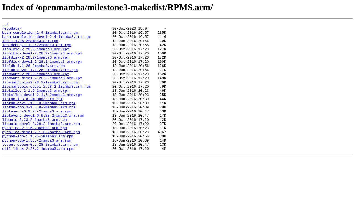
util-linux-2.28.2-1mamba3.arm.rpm (37, 174)
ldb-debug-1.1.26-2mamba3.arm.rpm (36, 49)
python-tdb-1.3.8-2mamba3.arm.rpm (36, 164)
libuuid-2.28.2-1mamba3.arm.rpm (34, 139)
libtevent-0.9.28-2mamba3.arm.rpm (36, 129)
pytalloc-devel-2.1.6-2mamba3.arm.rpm (41, 154)
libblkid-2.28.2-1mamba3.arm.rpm (35, 54)
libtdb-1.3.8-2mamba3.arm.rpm (32, 114)
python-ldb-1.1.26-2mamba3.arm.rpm (37, 159)
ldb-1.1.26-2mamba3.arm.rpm (30, 44)
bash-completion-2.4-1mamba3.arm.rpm (40, 34)
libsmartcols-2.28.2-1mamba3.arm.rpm (40, 94)
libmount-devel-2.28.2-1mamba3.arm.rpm (42, 89)
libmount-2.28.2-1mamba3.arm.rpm (35, 84)
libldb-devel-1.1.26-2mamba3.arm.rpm (40, 79)
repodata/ (12, 29)
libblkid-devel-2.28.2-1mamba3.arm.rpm (42, 59)
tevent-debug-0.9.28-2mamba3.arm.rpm (40, 169)
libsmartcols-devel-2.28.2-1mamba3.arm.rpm (46, 99)
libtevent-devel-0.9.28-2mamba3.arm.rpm (43, 134)
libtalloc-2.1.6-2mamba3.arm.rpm (35, 104)
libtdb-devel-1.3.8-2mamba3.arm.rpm (38, 119)
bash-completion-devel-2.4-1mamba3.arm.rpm (46, 39)
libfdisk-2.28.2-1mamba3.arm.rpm (35, 64)
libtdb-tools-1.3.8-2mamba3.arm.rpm (38, 124)
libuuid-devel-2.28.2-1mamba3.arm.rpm (41, 144)
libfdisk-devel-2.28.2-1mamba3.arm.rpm (42, 69)
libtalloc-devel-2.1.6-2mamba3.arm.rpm (42, 109)
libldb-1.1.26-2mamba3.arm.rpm (33, 74)
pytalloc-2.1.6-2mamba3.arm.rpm (34, 149)
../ (5, 24)
